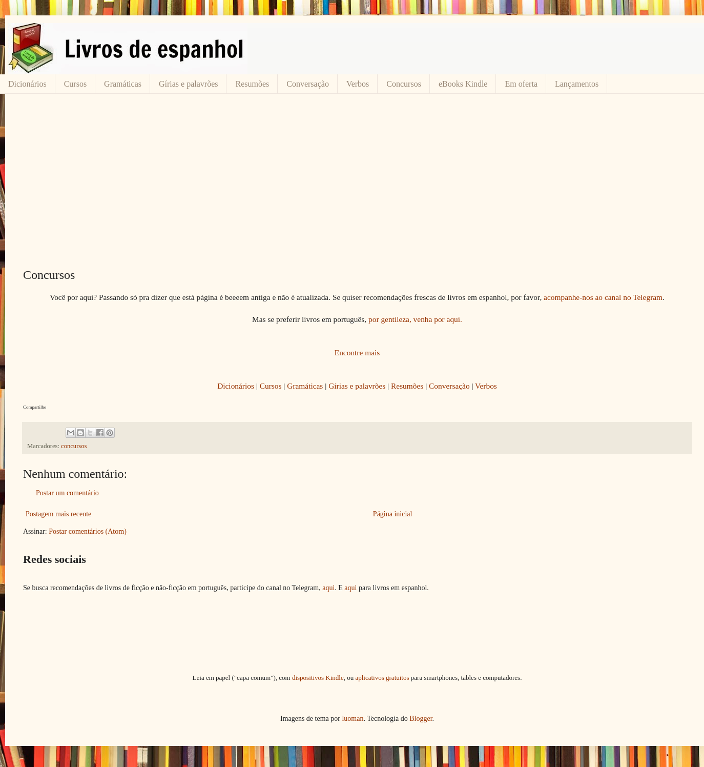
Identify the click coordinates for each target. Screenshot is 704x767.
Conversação (307, 83)
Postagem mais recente (58, 514)
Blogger (420, 718)
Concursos (403, 83)
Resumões (252, 83)
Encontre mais (357, 352)
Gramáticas (122, 83)
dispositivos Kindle (318, 677)
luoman (352, 718)
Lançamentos (576, 83)
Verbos (357, 83)
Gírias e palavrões (188, 83)
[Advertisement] (357, 181)
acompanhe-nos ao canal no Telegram (603, 297)
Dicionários (27, 83)
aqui (328, 588)
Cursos (75, 83)
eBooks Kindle (463, 83)
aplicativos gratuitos (382, 677)
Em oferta (521, 83)
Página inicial (392, 514)
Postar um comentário (67, 493)
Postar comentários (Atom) (88, 531)
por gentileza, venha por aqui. (415, 319)
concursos (74, 446)
